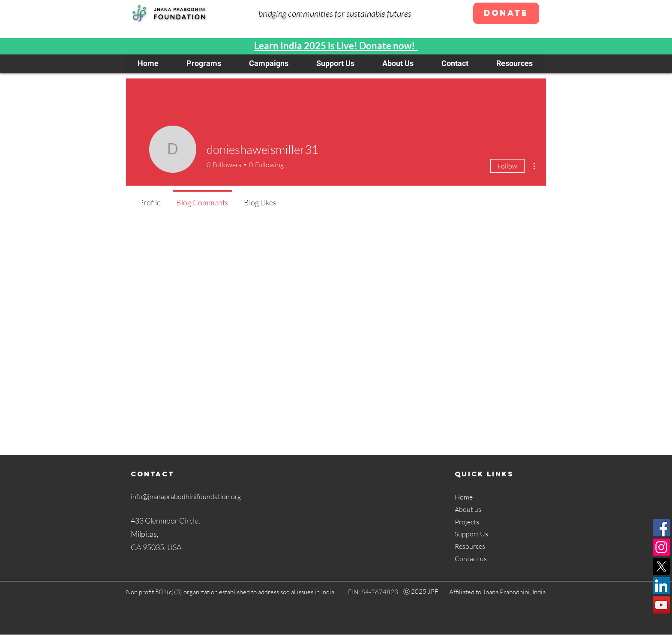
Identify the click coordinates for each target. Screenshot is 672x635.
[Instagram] (661, 547)
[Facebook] (661, 527)
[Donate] (506, 13)
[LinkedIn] (661, 585)
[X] (661, 566)
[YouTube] (661, 605)
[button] (203, 63)
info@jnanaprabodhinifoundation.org (186, 496)
